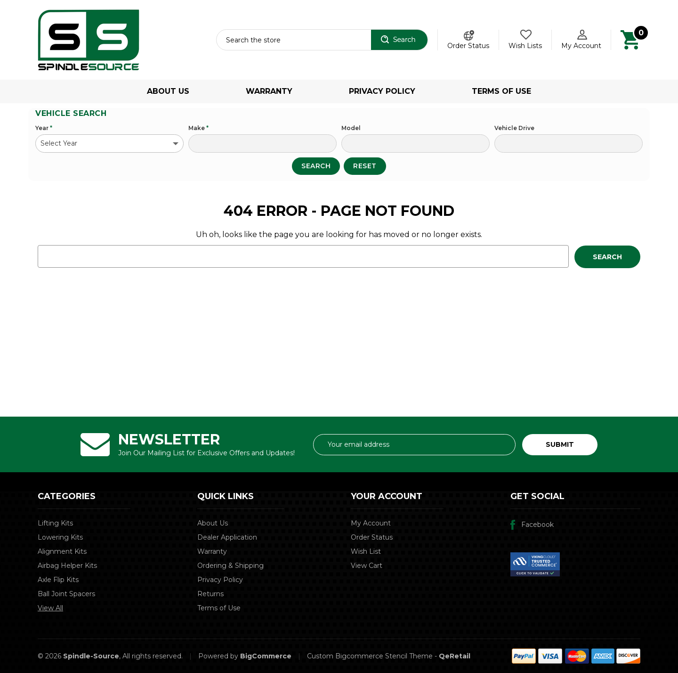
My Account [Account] (581, 45)
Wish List (366, 551)
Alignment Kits (62, 551)
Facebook (537, 524)
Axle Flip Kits (58, 579)
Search (316, 166)
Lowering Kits (60, 537)
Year (43, 127)
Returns (210, 594)
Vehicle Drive (514, 127)
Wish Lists (525, 45)
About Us (168, 91)
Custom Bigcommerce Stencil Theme (370, 656)
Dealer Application (227, 537)
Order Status (468, 45)
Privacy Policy (382, 91)
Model (351, 127)
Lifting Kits (55, 523)
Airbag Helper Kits (67, 565)
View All (50, 608)
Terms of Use (501, 91)
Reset (365, 166)
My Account (371, 523)
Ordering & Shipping (230, 565)
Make (198, 127)
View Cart (366, 565)
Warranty (269, 91)
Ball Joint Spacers (66, 594)
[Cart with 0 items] (630, 39)
